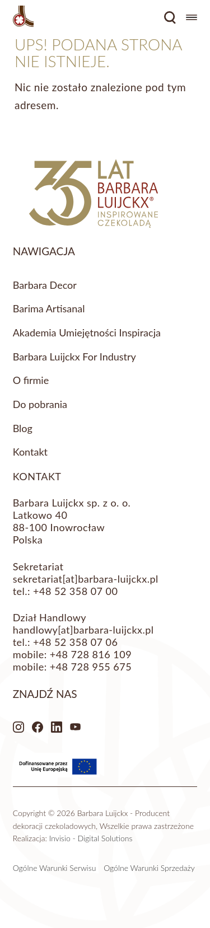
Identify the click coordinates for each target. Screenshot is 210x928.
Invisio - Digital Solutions (91, 838)
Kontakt (30, 452)
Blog (22, 428)
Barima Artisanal (49, 308)
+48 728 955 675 (91, 666)
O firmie (31, 380)
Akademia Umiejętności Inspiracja (87, 332)
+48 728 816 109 (91, 654)
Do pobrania (40, 404)
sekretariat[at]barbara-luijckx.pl (85, 579)
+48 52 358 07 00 (75, 591)
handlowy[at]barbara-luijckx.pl (83, 630)
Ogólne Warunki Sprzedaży (149, 868)
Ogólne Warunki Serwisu (54, 868)
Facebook (37, 727)
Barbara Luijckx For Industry (74, 356)
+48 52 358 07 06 (75, 642)
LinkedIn (56, 727)
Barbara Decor (45, 285)
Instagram (18, 727)
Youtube (75, 727)
